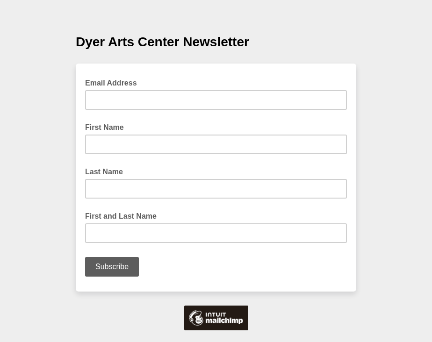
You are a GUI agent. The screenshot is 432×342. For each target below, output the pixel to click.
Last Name (104, 172)
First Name (104, 127)
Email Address (114, 82)
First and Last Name (121, 216)
